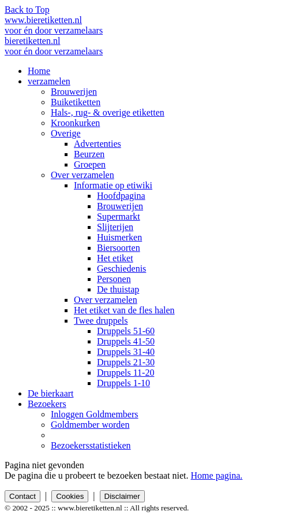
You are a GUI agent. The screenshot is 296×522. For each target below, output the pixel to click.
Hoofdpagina (121, 196)
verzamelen (49, 81)
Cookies (70, 496)
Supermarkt (118, 216)
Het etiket (115, 258)
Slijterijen (115, 227)
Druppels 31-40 (126, 352)
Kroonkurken (75, 123)
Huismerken (119, 237)
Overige (66, 133)
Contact (22, 496)
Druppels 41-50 (126, 341)
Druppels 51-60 (126, 331)
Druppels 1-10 (123, 383)
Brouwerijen (74, 92)
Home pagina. (217, 475)
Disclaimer (122, 496)
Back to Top (27, 9)
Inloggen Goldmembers (94, 414)
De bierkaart (51, 393)
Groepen (90, 164)
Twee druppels (101, 320)
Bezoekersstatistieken (91, 445)
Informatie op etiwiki (113, 185)
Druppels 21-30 (126, 362)
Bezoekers (47, 404)
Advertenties (97, 144)
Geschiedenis (121, 268)
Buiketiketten (75, 102)
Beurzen (89, 154)
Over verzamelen (82, 175)
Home (39, 71)
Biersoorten (118, 248)
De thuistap (118, 289)
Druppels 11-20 (125, 372)
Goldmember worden (90, 425)
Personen (114, 279)
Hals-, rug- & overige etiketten (107, 112)
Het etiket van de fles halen (124, 310)
